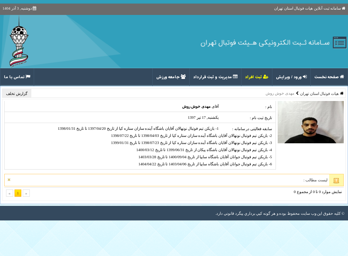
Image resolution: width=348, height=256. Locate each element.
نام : (268, 107)
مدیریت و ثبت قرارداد (215, 77)
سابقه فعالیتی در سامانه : (252, 129)
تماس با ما (17, 77)
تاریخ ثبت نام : (261, 118)
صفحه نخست (329, 77)
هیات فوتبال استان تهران (319, 93)
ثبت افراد (256, 77)
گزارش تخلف (17, 93)
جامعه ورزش (171, 77)
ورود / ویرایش (291, 77)
